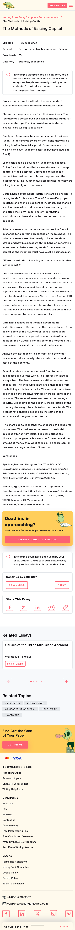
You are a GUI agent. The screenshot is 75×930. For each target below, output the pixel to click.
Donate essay (10, 825)
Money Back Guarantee (15, 867)
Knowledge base (17, 767)
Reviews (7, 814)
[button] (31, 681)
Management (49, 49)
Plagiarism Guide (11, 772)
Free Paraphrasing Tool (15, 831)
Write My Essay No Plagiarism (19, 842)
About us (7, 803)
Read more (15, 664)
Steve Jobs (12, 703)
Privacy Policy (10, 878)
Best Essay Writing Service (17, 847)
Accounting (35, 703)
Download (17, 585)
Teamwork (12, 715)
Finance (63, 49)
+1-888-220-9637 (19, 897)
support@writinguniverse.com (27, 903)
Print (62, 585)
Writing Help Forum (13, 789)
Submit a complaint (13, 883)
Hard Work (49, 709)
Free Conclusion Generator (17, 836)
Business (24, 61)
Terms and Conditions (14, 861)
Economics (37, 61)
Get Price (15, 744)
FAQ (4, 809)
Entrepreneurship (29, 49)
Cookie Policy (10, 872)
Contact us (8, 820)
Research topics (11, 778)
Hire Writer (57, 5)
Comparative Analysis (20, 709)
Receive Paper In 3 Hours (37, 539)
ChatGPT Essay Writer (15, 783)
